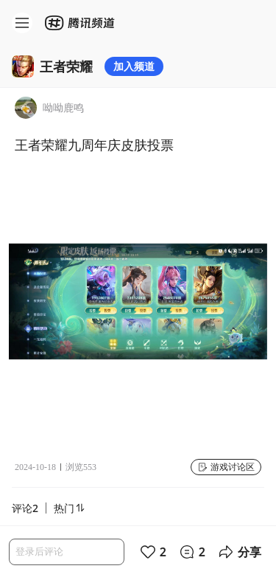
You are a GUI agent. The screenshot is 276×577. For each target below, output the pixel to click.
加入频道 (134, 66)
